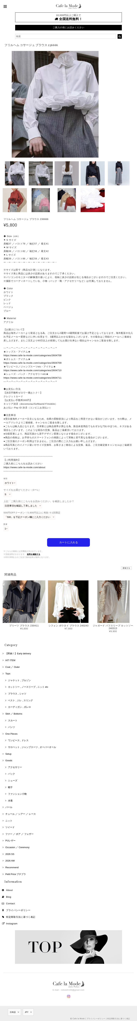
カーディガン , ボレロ (19, 706)
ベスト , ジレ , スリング (20, 699)
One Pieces (11, 733)
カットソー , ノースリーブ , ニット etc (28, 686)
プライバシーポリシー (18, 909)
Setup (8, 753)
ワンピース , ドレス (18, 740)
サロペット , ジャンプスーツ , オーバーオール (32, 746)
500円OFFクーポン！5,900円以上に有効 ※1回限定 (32, 512)
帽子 (10, 786)
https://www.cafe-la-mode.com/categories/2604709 (33, 363)
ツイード (10, 826)
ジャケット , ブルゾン (19, 679)
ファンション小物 (17, 793)
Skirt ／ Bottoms (13, 713)
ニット (8, 820)
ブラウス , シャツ (17, 693)
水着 (10, 800)
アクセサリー (15, 766)
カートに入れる (68, 541)
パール (8, 806)
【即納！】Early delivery (18, 653)
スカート (12, 719)
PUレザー (10, 840)
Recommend (12, 866)
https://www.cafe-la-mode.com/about (24, 467)
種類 (5, 478)
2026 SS (9, 853)
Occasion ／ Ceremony (17, 846)
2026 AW (10, 860)
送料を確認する (33, 553)
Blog (8, 896)
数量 (5, 524)
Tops (7, 673)
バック (11, 773)
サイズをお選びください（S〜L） (22, 490)
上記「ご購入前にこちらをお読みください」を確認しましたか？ (39, 501)
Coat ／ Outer (12, 666)
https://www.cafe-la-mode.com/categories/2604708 (33, 355)
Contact (10, 903)
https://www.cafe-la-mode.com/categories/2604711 (33, 377)
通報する (126, 567)
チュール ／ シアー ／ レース (20, 813)
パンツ (11, 726)
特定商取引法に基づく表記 (20, 916)
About (9, 889)
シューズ (12, 779)
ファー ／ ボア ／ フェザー (19, 833)
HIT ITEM (10, 659)
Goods (8, 759)
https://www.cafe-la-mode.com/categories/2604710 (33, 370)
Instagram (11, 923)
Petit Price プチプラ (15, 873)
